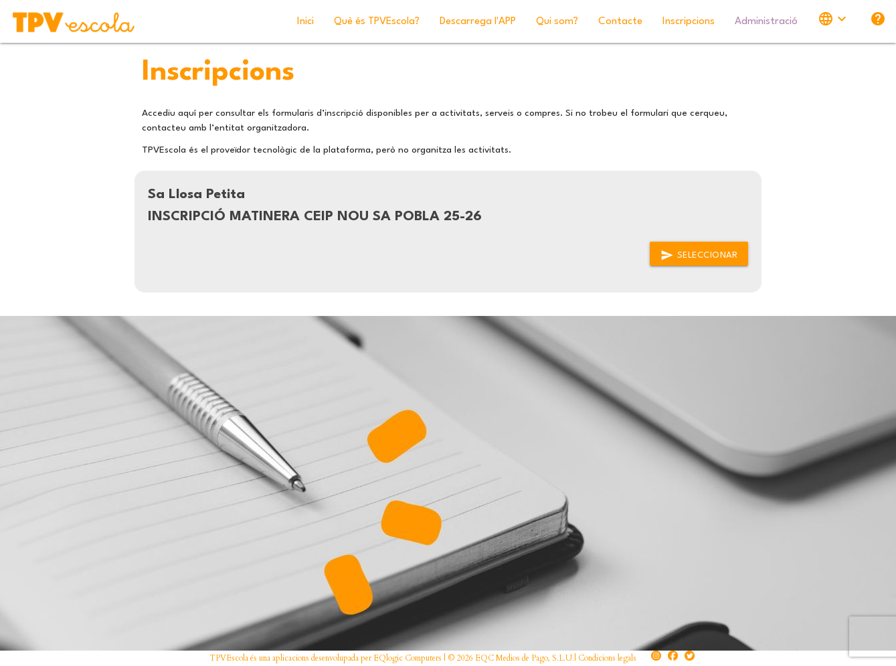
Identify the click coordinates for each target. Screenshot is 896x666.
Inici (305, 21)
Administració (766, 21)
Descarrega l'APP (478, 21)
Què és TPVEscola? (377, 21)
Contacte (620, 21)
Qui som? (557, 21)
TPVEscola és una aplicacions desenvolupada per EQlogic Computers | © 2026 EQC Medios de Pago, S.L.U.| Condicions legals (422, 658)
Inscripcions (688, 21)
